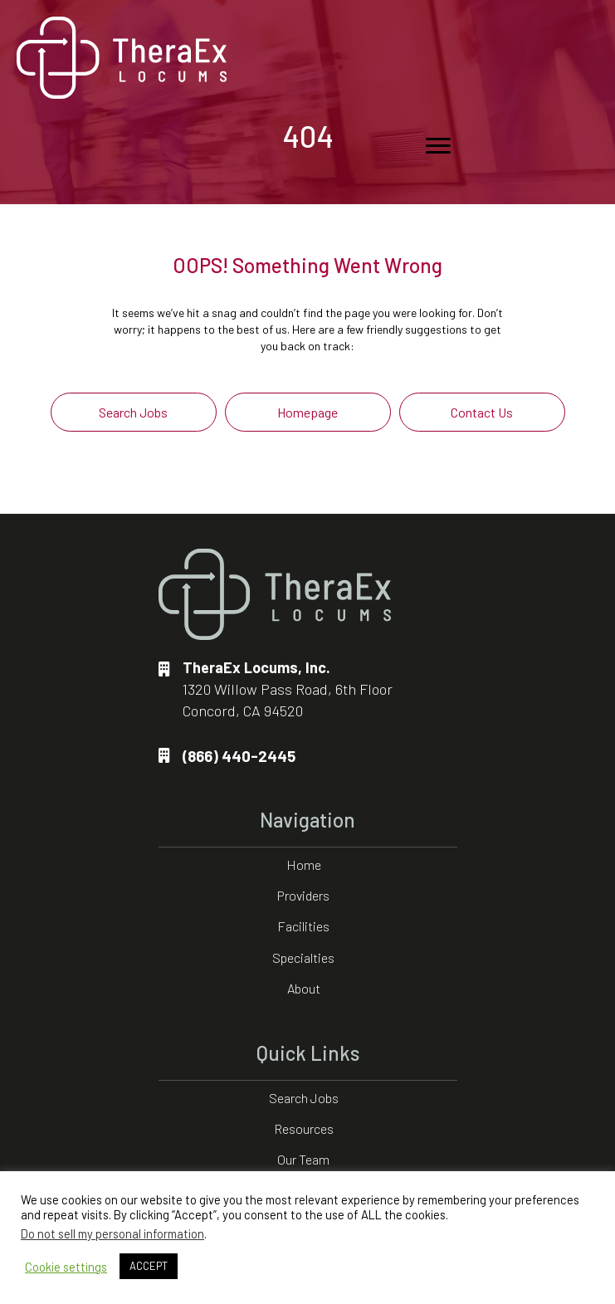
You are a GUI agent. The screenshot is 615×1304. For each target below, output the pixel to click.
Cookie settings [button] (66, 1266)
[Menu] (438, 146)
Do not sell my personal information (112, 1233)
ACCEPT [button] (148, 1265)
